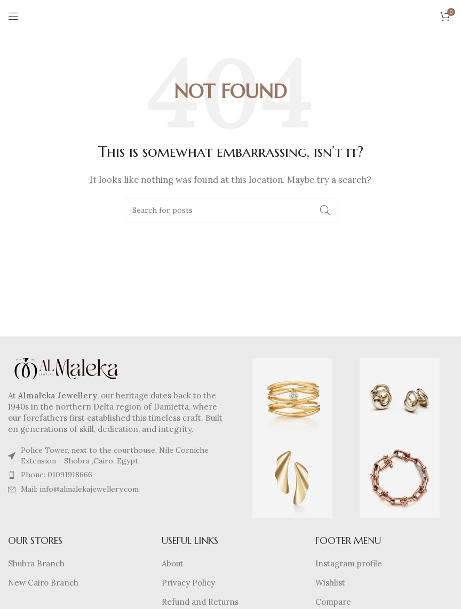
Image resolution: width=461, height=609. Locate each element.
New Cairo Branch (43, 583)
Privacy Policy (188, 583)
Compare (333, 602)
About (173, 563)
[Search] (230, 210)
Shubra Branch (36, 563)
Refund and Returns (200, 602)
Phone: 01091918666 (56, 474)
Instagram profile (348, 563)
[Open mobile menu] (13, 16)
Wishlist (330, 583)
